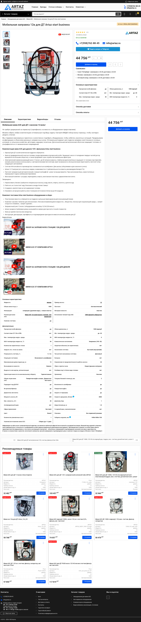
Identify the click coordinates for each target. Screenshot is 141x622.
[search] (74, 14)
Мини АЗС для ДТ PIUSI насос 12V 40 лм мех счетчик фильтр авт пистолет (70, 564)
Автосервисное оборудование (82, 599)
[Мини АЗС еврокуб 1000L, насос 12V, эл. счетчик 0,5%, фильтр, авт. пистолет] (70, 507)
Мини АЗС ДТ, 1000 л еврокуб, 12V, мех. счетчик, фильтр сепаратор (114, 520)
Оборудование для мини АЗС (82, 596)
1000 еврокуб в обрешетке (93, 315)
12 (101, 302)
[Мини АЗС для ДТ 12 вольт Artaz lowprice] (25, 463)
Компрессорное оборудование (82, 602)
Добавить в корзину (91, 64)
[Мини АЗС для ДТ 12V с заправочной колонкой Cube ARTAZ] (70, 463)
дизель (49, 302)
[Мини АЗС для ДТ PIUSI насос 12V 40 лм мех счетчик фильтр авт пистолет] (70, 552)
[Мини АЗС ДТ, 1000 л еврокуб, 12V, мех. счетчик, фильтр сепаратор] (116, 507)
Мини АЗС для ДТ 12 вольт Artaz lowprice (18, 475)
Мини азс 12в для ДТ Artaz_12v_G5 (16, 519)
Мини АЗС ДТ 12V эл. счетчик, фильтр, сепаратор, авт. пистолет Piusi (22, 564)
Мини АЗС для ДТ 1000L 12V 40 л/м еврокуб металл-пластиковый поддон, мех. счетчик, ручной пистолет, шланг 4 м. (116, 476)
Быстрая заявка (109, 65)
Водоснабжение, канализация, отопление (85, 605)
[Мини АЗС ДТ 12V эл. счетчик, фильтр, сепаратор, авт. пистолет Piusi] (25, 552)
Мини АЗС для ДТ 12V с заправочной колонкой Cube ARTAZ (70, 475)
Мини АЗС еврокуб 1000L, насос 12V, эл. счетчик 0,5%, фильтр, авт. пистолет (68, 520)
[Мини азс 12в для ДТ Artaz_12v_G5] (25, 507)
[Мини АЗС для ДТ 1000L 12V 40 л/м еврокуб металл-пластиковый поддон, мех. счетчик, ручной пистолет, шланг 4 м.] (116, 463)
